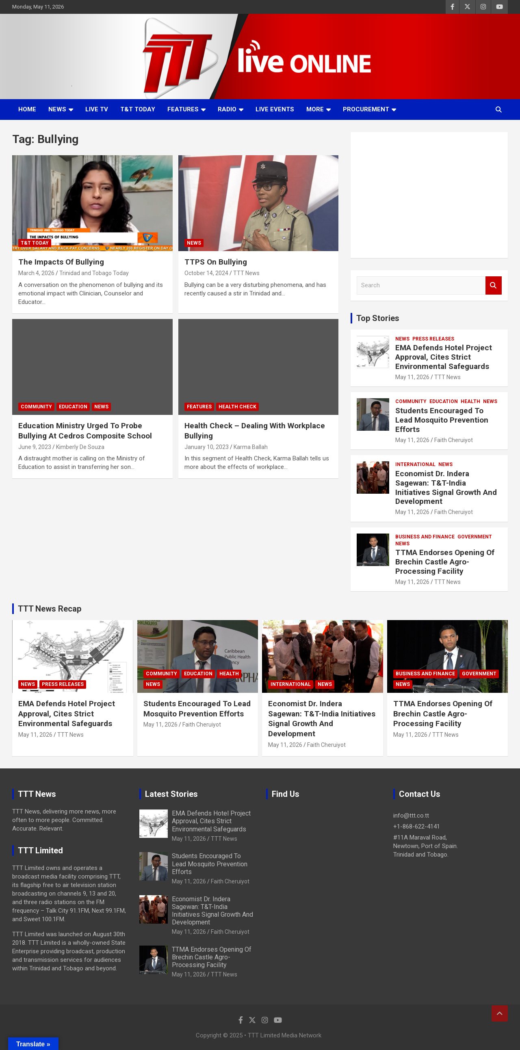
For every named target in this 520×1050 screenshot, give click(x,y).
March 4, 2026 (36, 273)
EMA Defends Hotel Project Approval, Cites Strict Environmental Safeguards (443, 357)
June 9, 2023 (34, 447)
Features (183, 109)
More (315, 109)
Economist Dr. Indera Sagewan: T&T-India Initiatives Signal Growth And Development (446, 487)
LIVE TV (96, 109)
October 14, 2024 (206, 273)
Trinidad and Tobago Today (94, 273)
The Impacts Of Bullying (61, 262)
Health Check (237, 407)
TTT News (246, 273)
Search (493, 285)
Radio (227, 109)
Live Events (275, 109)
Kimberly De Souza (80, 447)
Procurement (366, 109)
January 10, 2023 (206, 447)
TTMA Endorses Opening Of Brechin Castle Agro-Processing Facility (444, 562)
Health (470, 401)
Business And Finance (425, 537)
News (57, 109)
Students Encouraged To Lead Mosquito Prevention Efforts (441, 420)
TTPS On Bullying (215, 262)
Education (73, 407)
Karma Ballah (251, 447)
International (415, 464)
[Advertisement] (429, 195)
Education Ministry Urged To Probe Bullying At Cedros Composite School (85, 430)
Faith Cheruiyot (453, 440)
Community (36, 407)
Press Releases (433, 339)
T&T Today (137, 109)
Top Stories (377, 318)
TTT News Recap (49, 609)
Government (474, 537)
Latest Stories (171, 794)
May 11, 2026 (412, 377)
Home (27, 109)
